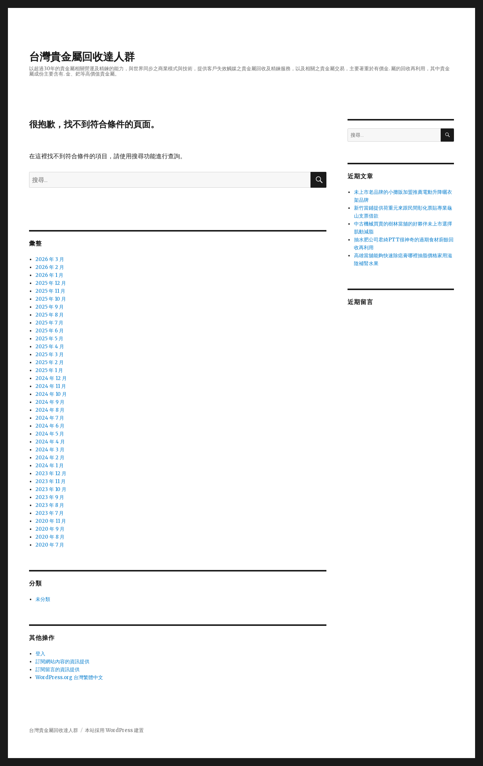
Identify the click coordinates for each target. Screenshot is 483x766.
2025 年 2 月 (49, 362)
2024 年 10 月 (51, 394)
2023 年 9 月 (49, 497)
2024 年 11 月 (50, 386)
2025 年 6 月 (49, 330)
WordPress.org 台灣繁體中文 (69, 677)
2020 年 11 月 (50, 521)
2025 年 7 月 (49, 323)
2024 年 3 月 (50, 449)
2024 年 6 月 (50, 426)
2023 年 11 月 (50, 481)
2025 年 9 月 (49, 307)
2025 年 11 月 (50, 291)
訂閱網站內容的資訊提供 (62, 661)
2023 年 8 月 (49, 505)
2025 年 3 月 (49, 354)
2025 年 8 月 (49, 315)
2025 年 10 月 (50, 299)
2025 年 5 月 (49, 338)
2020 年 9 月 (50, 529)
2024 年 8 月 (50, 410)
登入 (40, 653)
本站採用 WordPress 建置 (114, 730)
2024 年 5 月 (49, 434)
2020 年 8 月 (50, 537)
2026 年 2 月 (49, 267)
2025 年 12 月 (50, 283)
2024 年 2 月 (50, 457)
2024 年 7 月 (49, 418)
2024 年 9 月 (50, 402)
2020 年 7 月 (49, 545)
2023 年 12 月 (50, 473)
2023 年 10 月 (50, 489)
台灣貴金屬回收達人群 (82, 56)
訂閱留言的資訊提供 (57, 669)
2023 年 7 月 (49, 513)
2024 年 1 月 (49, 465)
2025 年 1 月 (49, 370)
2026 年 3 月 (49, 259)
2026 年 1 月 (49, 275)
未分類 (42, 599)
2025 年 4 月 (49, 346)
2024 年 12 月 (51, 378)
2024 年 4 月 (50, 442)
